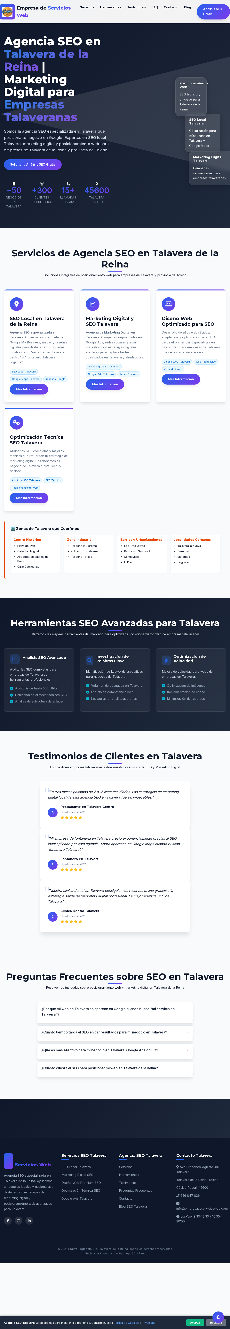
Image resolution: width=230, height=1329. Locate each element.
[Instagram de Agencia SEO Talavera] (18, 1221)
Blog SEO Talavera (133, 1206)
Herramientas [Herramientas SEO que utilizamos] (110, 7)
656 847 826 (190, 1196)
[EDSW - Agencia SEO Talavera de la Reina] (40, 11)
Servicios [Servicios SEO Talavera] (125, 1167)
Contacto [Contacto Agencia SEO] (125, 1198)
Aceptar (195, 1322)
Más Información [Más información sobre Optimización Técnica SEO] (29, 498)
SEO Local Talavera (76, 1167)
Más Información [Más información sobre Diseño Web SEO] (181, 379)
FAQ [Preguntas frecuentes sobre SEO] (155, 7)
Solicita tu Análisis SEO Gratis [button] (32, 164)
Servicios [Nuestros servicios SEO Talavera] (87, 7)
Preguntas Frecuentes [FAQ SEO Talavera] (135, 1190)
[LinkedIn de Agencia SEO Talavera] (29, 1221)
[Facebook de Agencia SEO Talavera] (8, 1221)
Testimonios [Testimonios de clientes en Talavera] (136, 7)
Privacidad (148, 1322)
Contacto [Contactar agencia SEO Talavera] (171, 7)
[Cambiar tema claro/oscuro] (218, 1317)
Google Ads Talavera (76, 1198)
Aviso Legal (123, 1253)
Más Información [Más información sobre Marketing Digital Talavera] (105, 384)
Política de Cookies (126, 1322)
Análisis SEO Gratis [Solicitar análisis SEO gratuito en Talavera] (212, 11)
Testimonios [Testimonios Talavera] (128, 1183)
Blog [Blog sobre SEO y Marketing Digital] (187, 7)
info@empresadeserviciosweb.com (202, 1208)
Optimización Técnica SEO (80, 1190)
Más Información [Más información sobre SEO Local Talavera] (29, 389)
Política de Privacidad (99, 1253)
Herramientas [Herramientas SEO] (129, 1175)
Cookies (139, 1253)
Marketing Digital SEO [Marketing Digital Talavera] (77, 1175)
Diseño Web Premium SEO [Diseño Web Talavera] (81, 1183)
